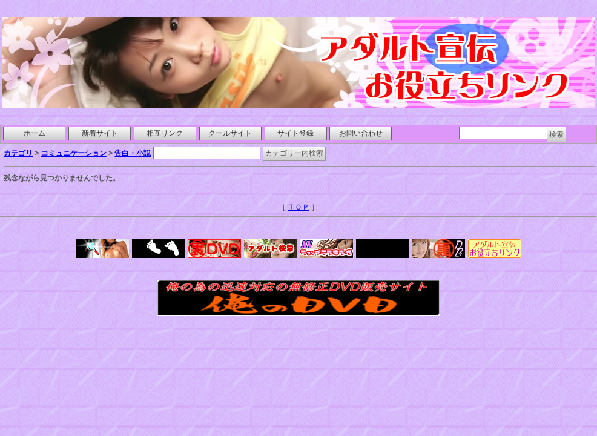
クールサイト (230, 133)
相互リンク (165, 133)
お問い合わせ (361, 133)
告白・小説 (132, 153)
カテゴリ (18, 153)
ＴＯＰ (298, 207)
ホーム (34, 133)
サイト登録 (295, 133)
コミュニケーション (74, 153)
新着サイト (100, 133)
